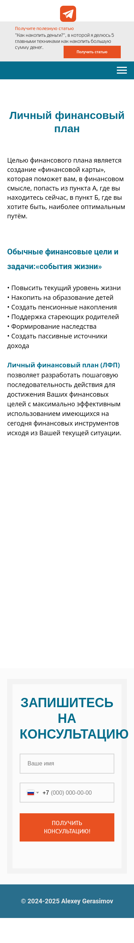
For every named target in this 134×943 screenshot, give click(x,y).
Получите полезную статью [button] (44, 28)
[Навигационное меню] (122, 70)
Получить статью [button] (91, 52)
